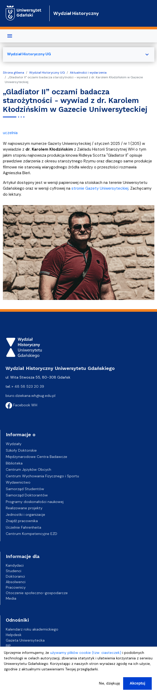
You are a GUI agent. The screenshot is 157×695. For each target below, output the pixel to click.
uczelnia (10, 132)
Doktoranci (15, 576)
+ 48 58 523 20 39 (28, 386)
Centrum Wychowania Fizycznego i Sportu (42, 476)
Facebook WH (21, 405)
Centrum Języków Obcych (28, 469)
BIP (8, 645)
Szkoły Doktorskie (21, 450)
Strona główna (13, 72)
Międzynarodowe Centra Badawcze (36, 456)
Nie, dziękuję (109, 684)
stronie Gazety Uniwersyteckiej (99, 188)
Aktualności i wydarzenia (88, 72)
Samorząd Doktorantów (27, 495)
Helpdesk (14, 634)
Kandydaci (15, 565)
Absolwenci (15, 581)
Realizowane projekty (24, 508)
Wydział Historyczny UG (47, 72)
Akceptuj (137, 684)
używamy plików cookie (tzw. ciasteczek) (85, 653)
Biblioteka (14, 463)
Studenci (13, 570)
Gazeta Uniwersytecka (25, 640)
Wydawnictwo (18, 482)
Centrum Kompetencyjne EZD (31, 533)
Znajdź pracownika (22, 520)
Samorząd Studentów (25, 488)
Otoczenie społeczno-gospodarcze (37, 592)
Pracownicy (16, 587)
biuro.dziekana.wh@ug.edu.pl (30, 395)
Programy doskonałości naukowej (35, 501)
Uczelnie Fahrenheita (23, 527)
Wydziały (14, 443)
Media (11, 598)
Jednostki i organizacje (25, 514)
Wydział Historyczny (76, 13)
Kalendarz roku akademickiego (32, 629)
